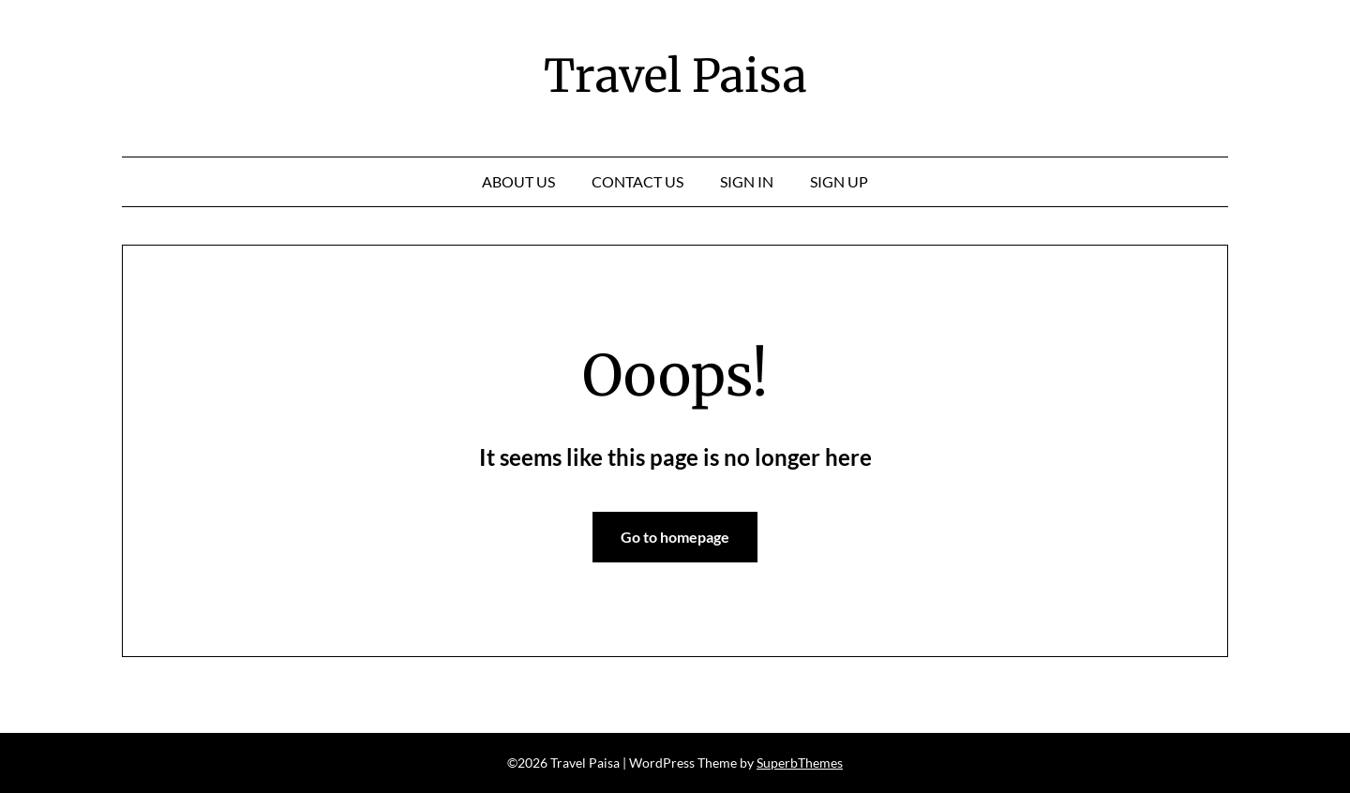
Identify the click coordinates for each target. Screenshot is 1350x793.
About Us (518, 181)
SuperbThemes (800, 763)
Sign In (746, 181)
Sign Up (839, 181)
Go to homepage (675, 537)
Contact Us (637, 181)
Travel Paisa (675, 76)
